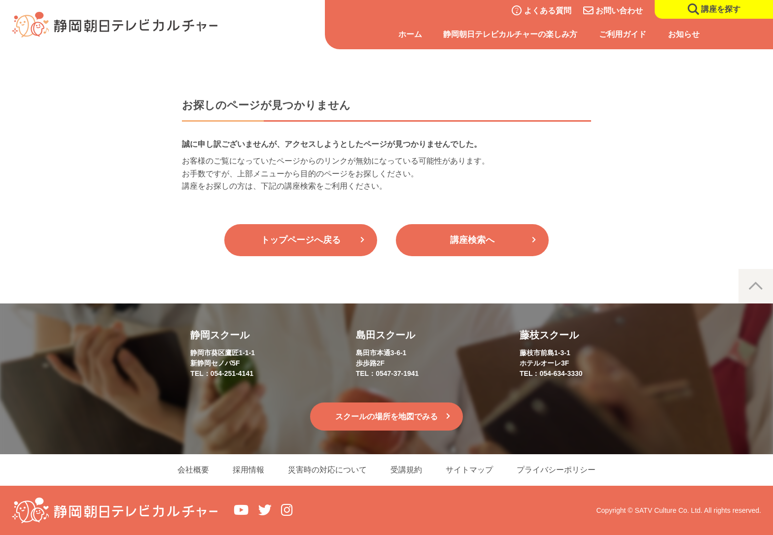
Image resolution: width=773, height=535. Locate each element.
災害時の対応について (327, 470)
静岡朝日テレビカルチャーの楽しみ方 (510, 34)
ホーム (410, 34)
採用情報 (248, 470)
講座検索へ (472, 240)
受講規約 (406, 470)
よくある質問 (547, 10)
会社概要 (193, 470)
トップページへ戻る (301, 240)
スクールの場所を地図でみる (386, 416)
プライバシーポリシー (556, 470)
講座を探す (720, 9)
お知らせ (684, 34)
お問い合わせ (619, 10)
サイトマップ (469, 470)
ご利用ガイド (622, 34)
